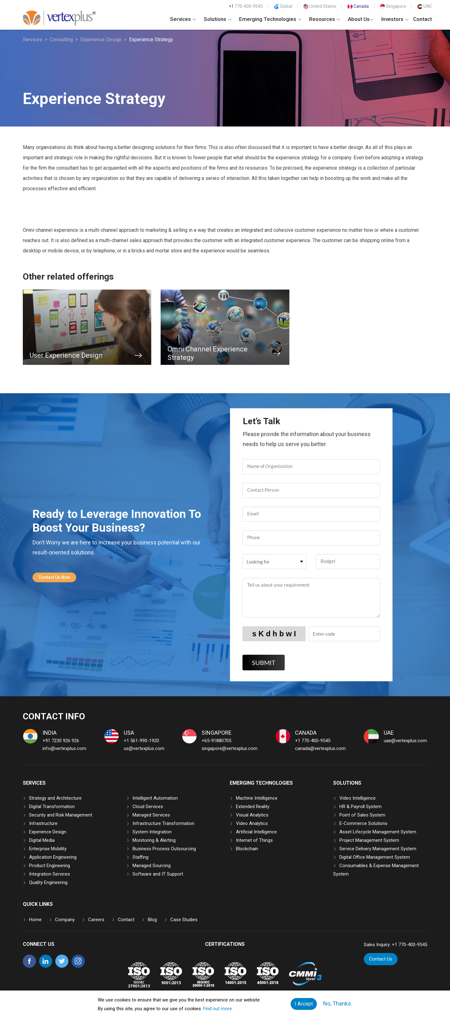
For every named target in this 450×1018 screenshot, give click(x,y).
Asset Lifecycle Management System (377, 832)
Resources (324, 19)
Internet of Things (254, 840)
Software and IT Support (157, 874)
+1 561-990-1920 (141, 740)
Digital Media (42, 840)
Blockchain (247, 849)
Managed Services (151, 815)
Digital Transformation (52, 806)
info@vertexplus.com (64, 748)
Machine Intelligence (257, 798)
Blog (152, 919)
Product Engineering (49, 865)
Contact (422, 19)
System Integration (152, 832)
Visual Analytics (252, 815)
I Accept (304, 1004)
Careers (96, 919)
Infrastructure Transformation (163, 823)
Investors (394, 19)
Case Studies (184, 919)
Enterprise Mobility (48, 849)
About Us (360, 19)
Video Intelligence (357, 798)
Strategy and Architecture (55, 798)
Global (283, 6)
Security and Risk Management (60, 815)
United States (319, 6)
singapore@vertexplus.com (230, 748)
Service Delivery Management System (377, 849)
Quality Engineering (48, 882)
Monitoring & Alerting (154, 840)
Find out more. (218, 1008)
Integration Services (49, 874)
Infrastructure (43, 823)
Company (65, 919)
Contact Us (380, 959)
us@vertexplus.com (144, 748)
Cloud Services (147, 806)
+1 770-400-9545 (312, 740)
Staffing (140, 857)
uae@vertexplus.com (405, 740)
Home (35, 919)
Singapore (393, 6)
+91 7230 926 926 (60, 740)
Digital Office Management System (374, 857)
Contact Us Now (54, 577)
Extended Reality (252, 806)
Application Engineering (53, 857)
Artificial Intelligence (256, 832)
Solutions (217, 19)
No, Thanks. (337, 1003)
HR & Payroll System (360, 806)
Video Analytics (252, 823)
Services (183, 19)
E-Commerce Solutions (363, 823)
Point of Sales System (362, 815)
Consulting (61, 39)
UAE (425, 6)
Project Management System (369, 840)
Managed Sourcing (151, 865)
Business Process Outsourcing (164, 849)
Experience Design (101, 39)
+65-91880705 (216, 740)
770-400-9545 (246, 6)
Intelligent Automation (155, 798)
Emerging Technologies (270, 19)
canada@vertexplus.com (320, 748)
